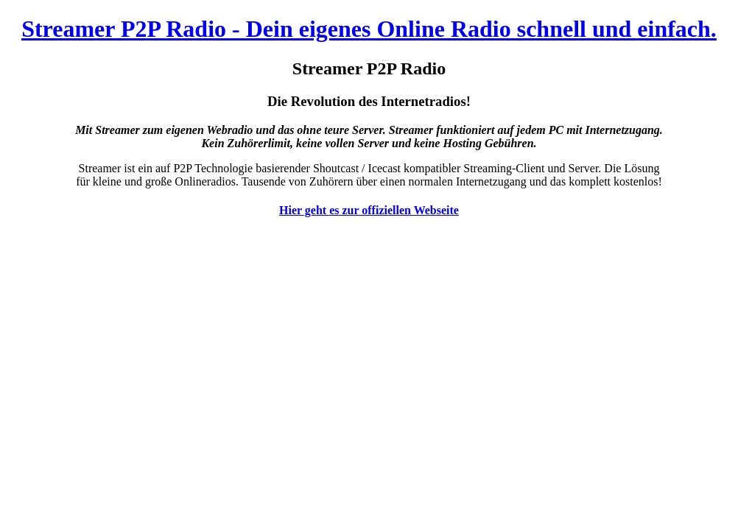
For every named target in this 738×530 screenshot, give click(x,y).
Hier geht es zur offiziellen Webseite (369, 210)
